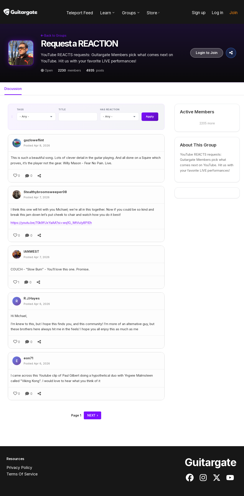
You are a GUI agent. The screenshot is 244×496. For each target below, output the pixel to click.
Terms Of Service (22, 474)
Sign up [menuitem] (199, 13)
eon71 (28, 358)
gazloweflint (34, 140)
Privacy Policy (19, 467)
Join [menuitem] (233, 13)
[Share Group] (231, 53)
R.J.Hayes (32, 298)
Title (62, 109)
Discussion (13, 88)
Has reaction (109, 109)
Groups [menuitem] (129, 13)
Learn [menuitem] (105, 13)
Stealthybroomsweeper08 (45, 192)
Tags (20, 109)
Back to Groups (53, 35)
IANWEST (31, 252)
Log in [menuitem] (217, 13)
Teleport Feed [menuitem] (79, 13)
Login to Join (207, 53)
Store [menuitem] (152, 13)
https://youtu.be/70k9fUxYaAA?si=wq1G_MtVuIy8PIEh (51, 223)
